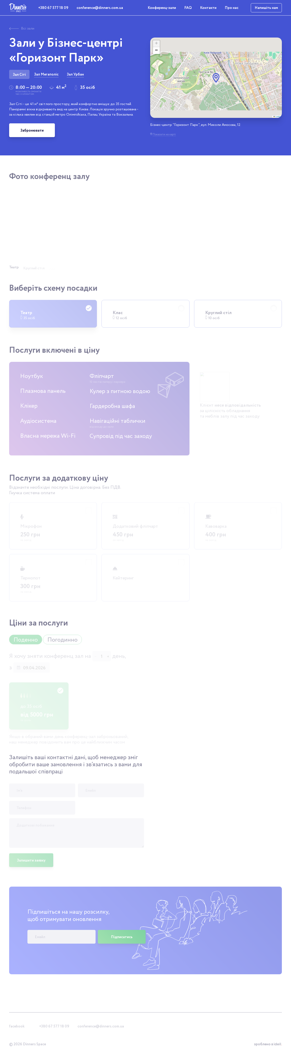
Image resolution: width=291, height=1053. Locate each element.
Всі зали (21, 28)
